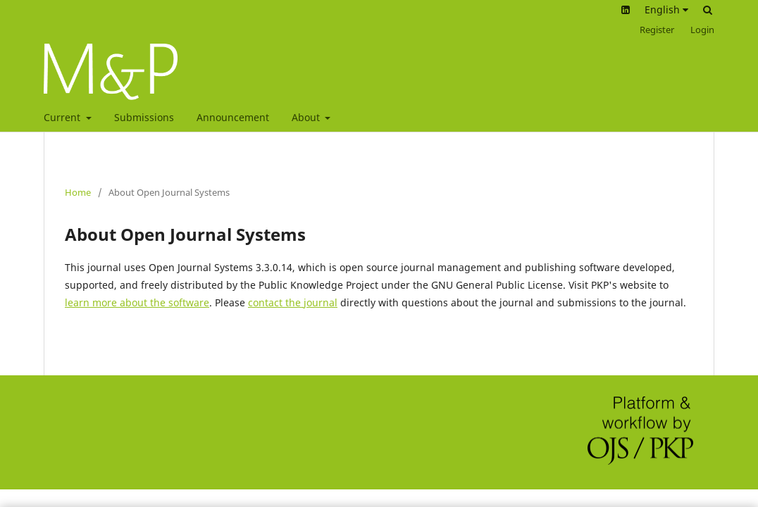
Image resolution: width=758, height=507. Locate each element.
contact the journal (292, 302)
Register (657, 29)
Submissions (144, 117)
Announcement (233, 117)
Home (78, 192)
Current (63, 117)
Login (702, 29)
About (307, 117)
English (666, 9)
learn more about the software (137, 302)
